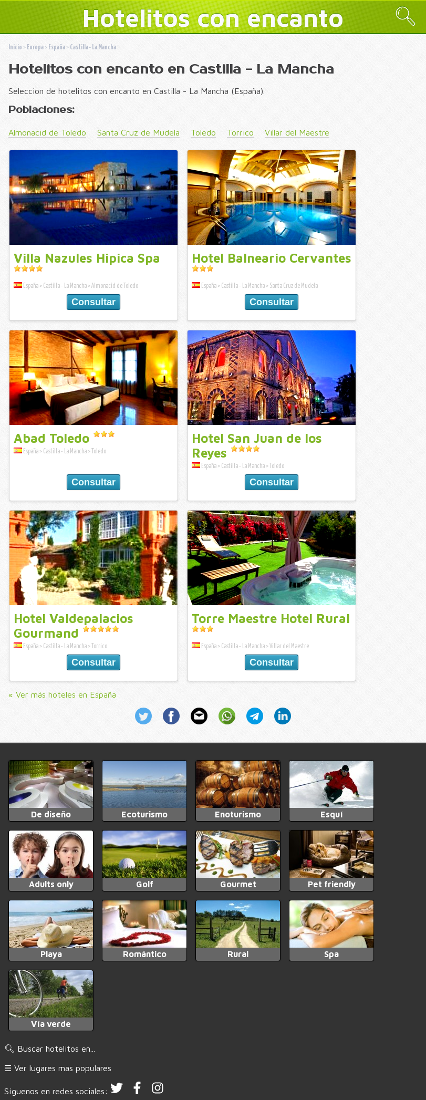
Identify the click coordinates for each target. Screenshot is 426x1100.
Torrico (240, 132)
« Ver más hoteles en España (62, 694)
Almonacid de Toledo (47, 132)
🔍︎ (405, 16)
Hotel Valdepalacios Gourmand (73, 625)
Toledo (203, 132)
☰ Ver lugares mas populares (57, 1068)
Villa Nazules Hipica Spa (87, 258)
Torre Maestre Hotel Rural (271, 618)
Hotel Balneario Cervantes (271, 258)
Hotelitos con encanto (213, 17)
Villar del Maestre (297, 132)
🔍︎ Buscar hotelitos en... (49, 1048)
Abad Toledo (51, 438)
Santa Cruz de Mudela (138, 132)
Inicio (15, 47)
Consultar (93, 302)
